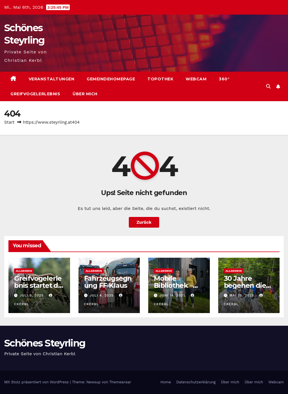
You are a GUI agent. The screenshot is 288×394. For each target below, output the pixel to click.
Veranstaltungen (52, 78)
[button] (268, 86)
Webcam (196, 78)
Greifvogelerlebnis (35, 93)
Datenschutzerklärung (196, 382)
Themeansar (120, 382)
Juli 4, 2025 (102, 295)
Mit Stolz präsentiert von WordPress (37, 382)
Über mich (85, 93)
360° (224, 78)
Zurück (144, 222)
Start (9, 122)
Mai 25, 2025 (242, 295)
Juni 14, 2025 (173, 295)
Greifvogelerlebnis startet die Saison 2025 (39, 285)
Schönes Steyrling (44, 343)
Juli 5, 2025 (32, 295)
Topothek (160, 78)
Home (166, 382)
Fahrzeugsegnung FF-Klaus (108, 281)
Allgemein (24, 270)
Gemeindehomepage (111, 78)
